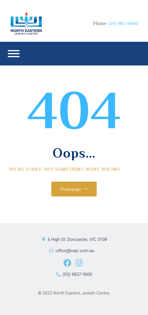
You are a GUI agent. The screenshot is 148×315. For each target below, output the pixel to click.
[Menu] (14, 53)
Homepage (70, 188)
